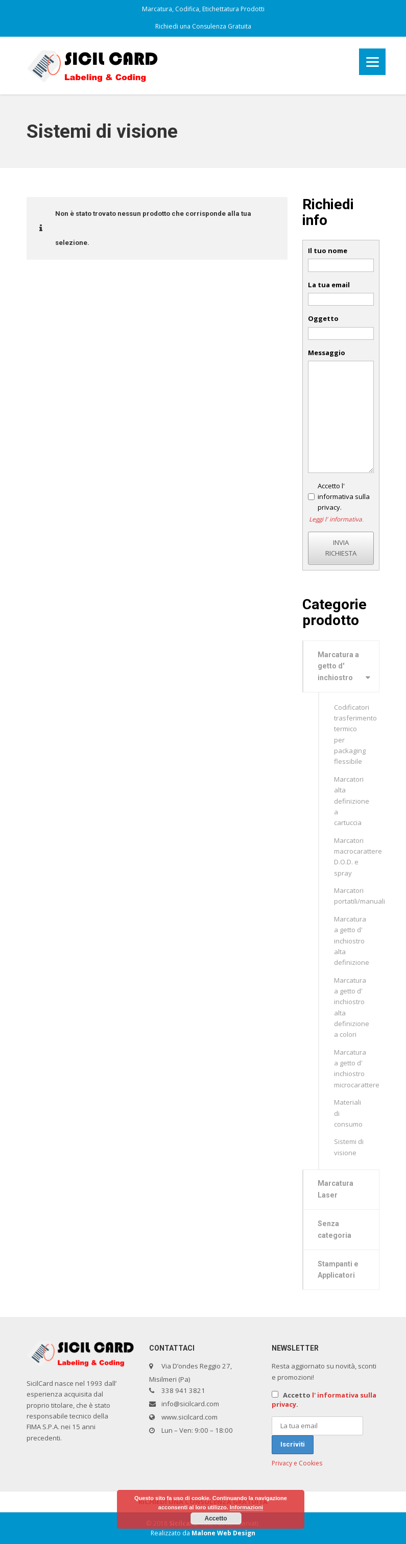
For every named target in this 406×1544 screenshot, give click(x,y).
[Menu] (372, 61)
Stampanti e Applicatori (338, 1270)
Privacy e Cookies (297, 1463)
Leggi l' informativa (335, 519)
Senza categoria (334, 1229)
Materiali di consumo (348, 1113)
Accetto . (324, 1399)
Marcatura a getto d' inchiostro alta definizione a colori (351, 1007)
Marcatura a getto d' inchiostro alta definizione (351, 940)
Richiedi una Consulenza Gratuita (203, 26)
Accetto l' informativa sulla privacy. (344, 496)
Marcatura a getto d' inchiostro (338, 666)
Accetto (215, 1518)
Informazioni (246, 1507)
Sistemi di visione (349, 1147)
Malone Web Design (223, 1533)
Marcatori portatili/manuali (357, 896)
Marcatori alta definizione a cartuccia (351, 801)
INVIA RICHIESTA (340, 548)
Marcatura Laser (335, 1189)
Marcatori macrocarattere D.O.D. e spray (357, 857)
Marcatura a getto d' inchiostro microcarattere (356, 1068)
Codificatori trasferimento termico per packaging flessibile (355, 734)
